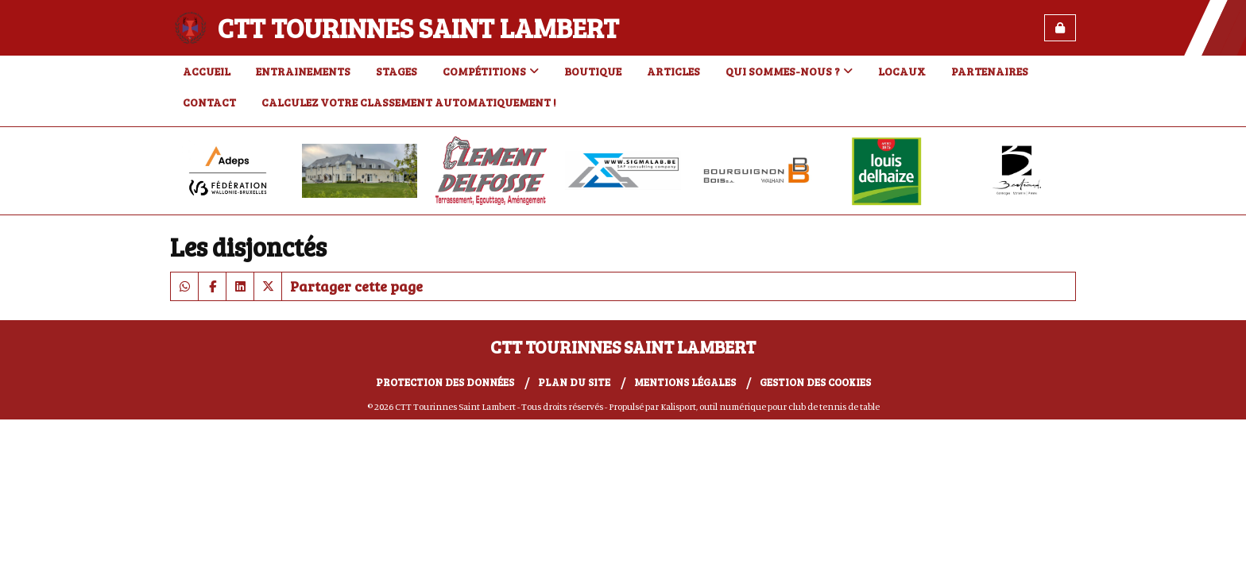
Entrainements (303, 71)
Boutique (592, 71)
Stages (396, 71)
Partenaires (989, 71)
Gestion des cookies (815, 382)
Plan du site (574, 382)
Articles (673, 71)
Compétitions (491, 71)
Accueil (206, 71)
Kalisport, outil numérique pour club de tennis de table (770, 406)
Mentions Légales (685, 382)
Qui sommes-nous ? (789, 71)
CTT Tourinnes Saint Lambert (418, 27)
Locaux (902, 71)
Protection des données (445, 382)
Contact (209, 102)
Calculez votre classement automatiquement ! (408, 102)
